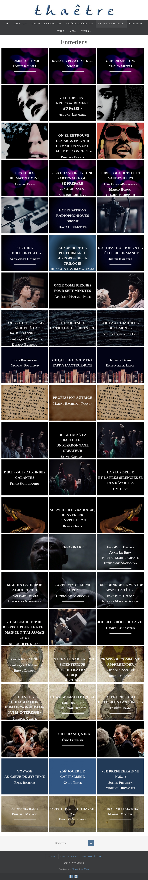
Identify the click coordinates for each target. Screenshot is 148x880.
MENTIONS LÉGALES (91, 856)
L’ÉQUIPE (51, 856)
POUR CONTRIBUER (69, 856)
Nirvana (75, 869)
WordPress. (85, 869)
